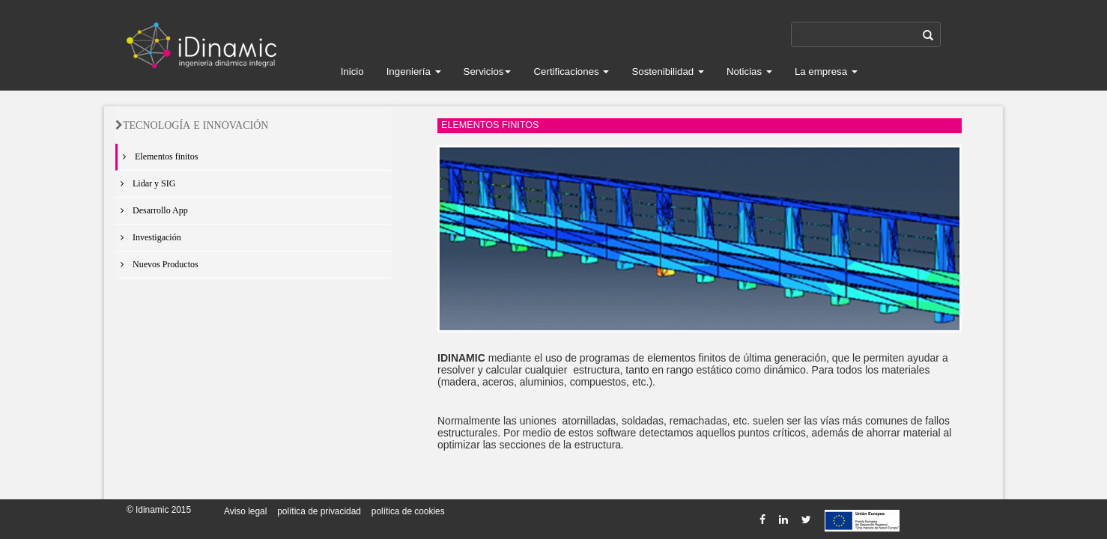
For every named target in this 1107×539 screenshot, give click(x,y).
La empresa (826, 71)
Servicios (488, 71)
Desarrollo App (151, 210)
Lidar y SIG (145, 183)
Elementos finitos (158, 156)
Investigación (148, 237)
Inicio (352, 71)
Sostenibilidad (667, 71)
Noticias (749, 71)
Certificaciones (571, 71)
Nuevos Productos (156, 264)
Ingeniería (413, 71)
